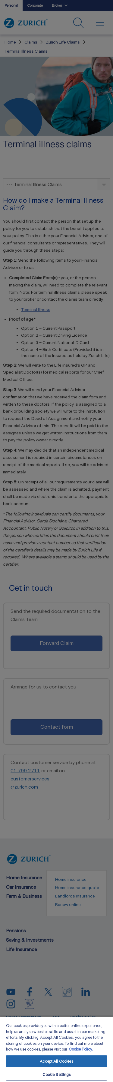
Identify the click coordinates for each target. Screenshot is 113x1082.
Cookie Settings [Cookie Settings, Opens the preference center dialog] (56, 1074)
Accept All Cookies (56, 1061)
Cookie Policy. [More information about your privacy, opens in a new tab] (81, 1049)
